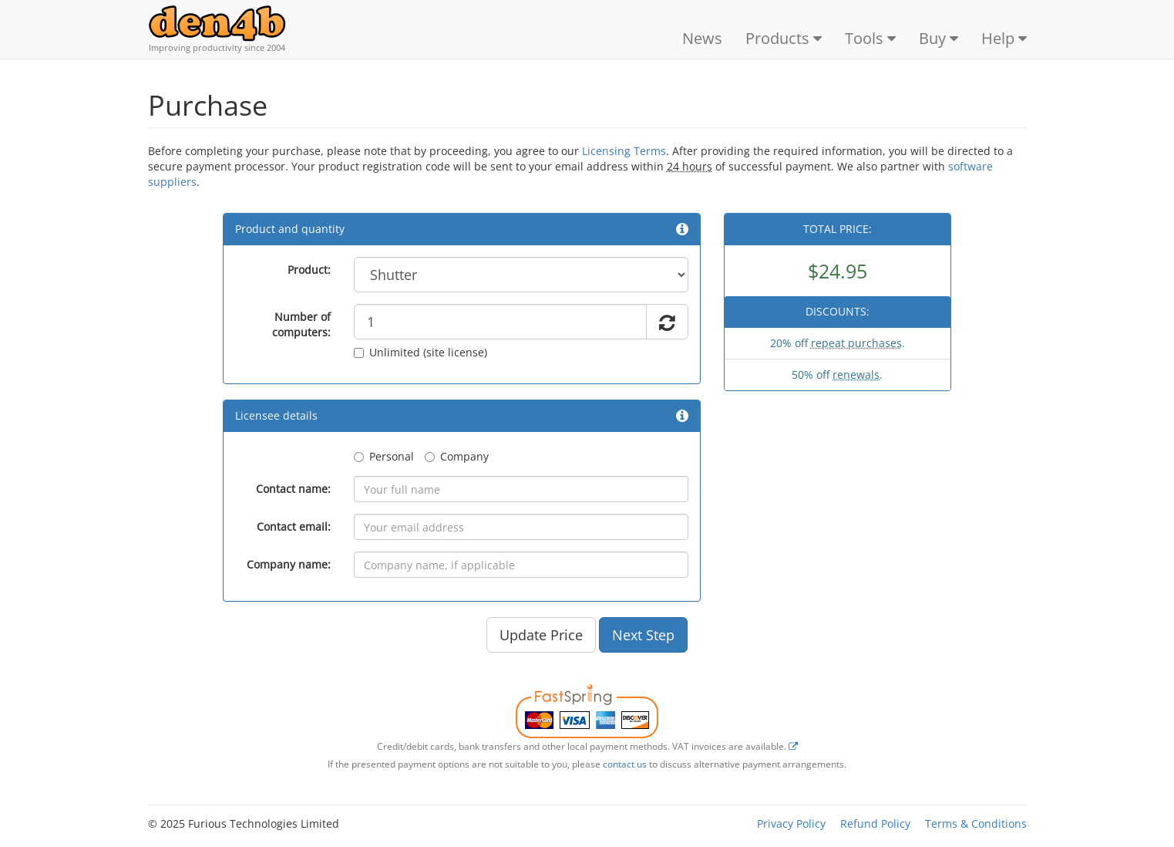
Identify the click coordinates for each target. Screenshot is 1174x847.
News (702, 38)
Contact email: (294, 526)
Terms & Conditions (976, 823)
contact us (625, 764)
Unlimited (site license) (420, 352)
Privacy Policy (791, 823)
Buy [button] (938, 38)
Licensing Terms (624, 150)
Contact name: (293, 488)
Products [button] (783, 38)
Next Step (643, 635)
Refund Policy (875, 823)
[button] (682, 228)
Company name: (289, 564)
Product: (309, 269)
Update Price (541, 635)
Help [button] (1004, 38)
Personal (384, 456)
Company (457, 456)
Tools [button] (870, 38)
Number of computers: (301, 324)
